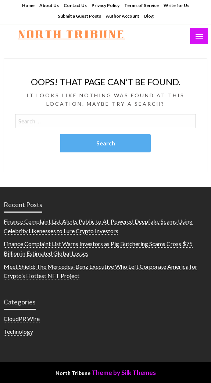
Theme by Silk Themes (124, 372)
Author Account (122, 16)
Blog (149, 16)
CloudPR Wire (22, 318)
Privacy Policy (105, 5)
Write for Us (176, 5)
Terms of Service (141, 5)
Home (28, 5)
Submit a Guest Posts (79, 16)
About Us (49, 5)
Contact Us (75, 5)
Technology (18, 331)
